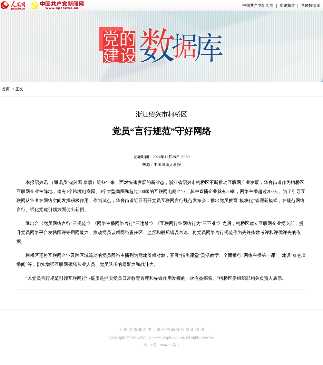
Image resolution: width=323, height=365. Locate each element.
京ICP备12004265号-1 (161, 345)
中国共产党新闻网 (257, 5)
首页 (6, 89)
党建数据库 (310, 5)
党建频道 (287, 5)
